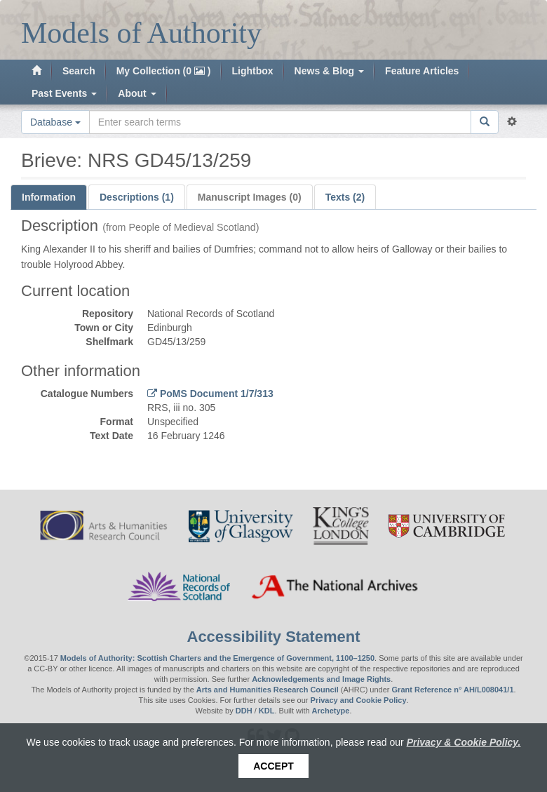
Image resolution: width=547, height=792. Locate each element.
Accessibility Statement (273, 636)
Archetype (331, 710)
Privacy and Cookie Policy (359, 700)
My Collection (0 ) (163, 70)
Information (49, 197)
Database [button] (55, 122)
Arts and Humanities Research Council (267, 689)
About (137, 93)
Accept (273, 766)
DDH (244, 710)
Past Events (64, 93)
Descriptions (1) (137, 197)
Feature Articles (422, 70)
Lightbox (253, 70)
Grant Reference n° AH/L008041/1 (453, 689)
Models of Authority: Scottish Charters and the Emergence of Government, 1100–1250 (217, 658)
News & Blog (329, 70)
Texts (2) (345, 197)
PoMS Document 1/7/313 (215, 393)
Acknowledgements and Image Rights (321, 679)
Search (78, 70)
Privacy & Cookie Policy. (464, 742)
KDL (267, 710)
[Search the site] (280, 122)
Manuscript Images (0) (250, 197)
